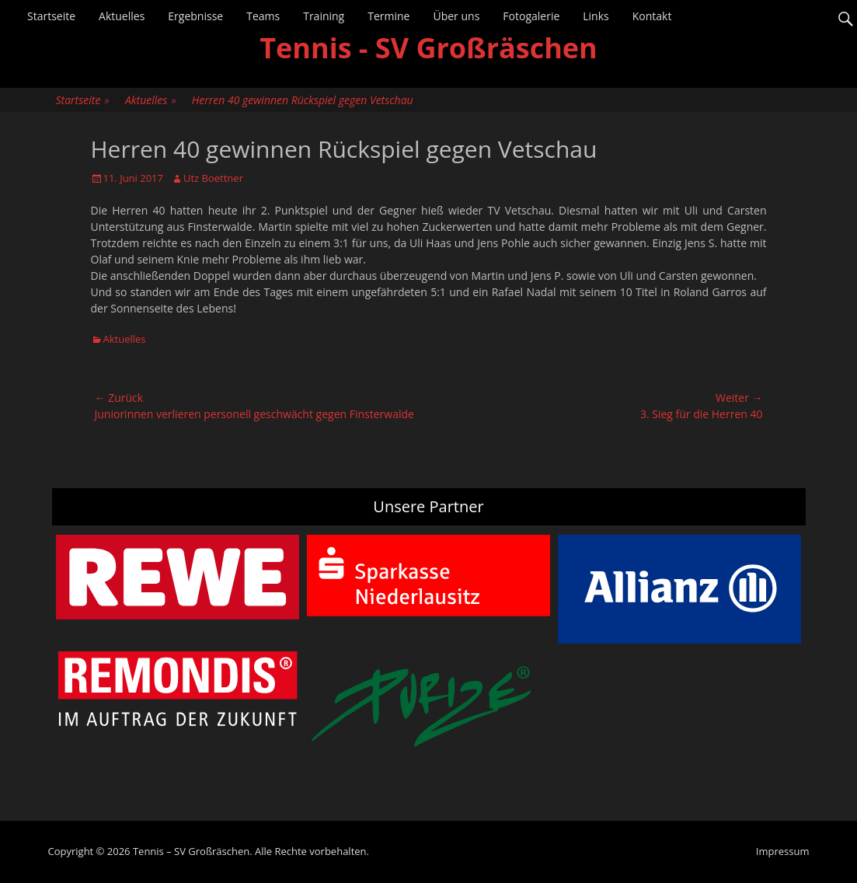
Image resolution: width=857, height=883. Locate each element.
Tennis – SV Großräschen (191, 851)
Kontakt (652, 16)
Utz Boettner (213, 178)
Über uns (456, 16)
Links (595, 16)
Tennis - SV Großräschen (428, 48)
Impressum (783, 851)
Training (323, 16)
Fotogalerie (531, 16)
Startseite (51, 16)
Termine (388, 16)
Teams (263, 16)
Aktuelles (122, 16)
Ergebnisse (195, 16)
